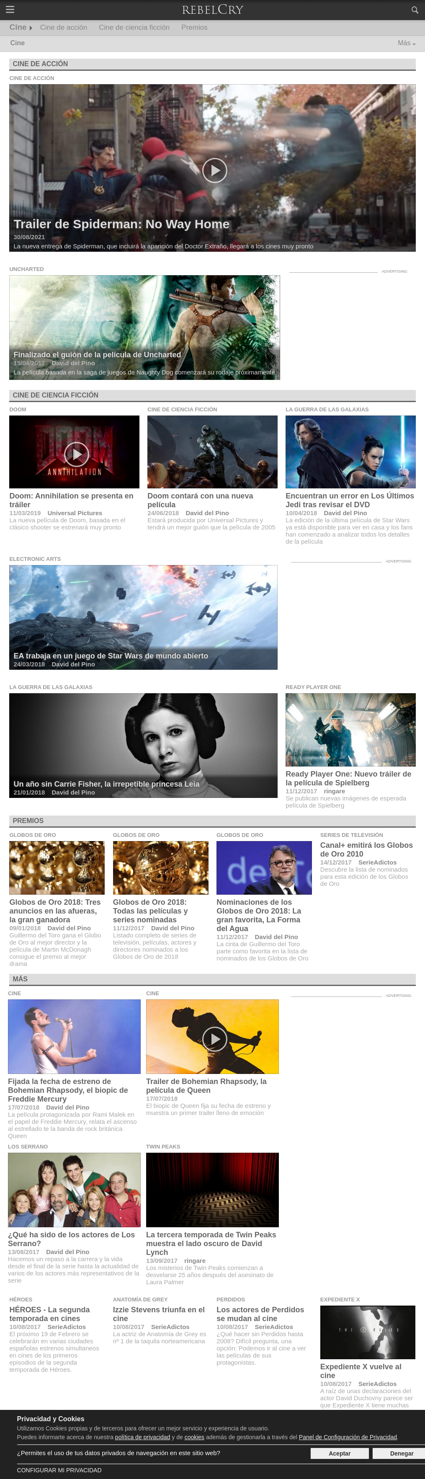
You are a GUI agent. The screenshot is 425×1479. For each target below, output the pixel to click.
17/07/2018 (23, 1107)
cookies (194, 1437)
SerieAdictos (377, 862)
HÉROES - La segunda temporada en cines (49, 1314)
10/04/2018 (301, 512)
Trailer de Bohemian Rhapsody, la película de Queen (206, 1085)
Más (404, 42)
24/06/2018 (163, 512)
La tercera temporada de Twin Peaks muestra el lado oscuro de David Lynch (211, 1244)
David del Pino (207, 512)
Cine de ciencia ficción (134, 27)
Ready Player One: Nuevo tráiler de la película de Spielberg (348, 778)
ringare (334, 791)
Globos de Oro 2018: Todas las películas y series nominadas (150, 911)
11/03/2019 (25, 512)
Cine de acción (63, 27)
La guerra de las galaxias (327, 409)
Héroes (20, 1299)
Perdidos (230, 1299)
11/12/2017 (301, 791)
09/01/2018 (25, 928)
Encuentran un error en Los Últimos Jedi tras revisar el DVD (350, 500)
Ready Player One (313, 687)
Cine (18, 27)
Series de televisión (351, 835)
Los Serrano (28, 1146)
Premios (194, 27)
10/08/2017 (25, 1326)
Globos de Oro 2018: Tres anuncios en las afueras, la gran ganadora (54, 911)
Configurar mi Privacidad (59, 1470)
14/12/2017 (336, 862)
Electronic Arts (35, 559)
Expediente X (340, 1299)
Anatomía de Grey (140, 1299)
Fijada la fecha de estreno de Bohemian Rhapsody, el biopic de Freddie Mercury (68, 1090)
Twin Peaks (163, 1146)
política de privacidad (142, 1437)
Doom (17, 409)
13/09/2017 (162, 1260)
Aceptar (339, 1453)
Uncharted (26, 269)
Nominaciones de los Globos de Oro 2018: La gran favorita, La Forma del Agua (258, 915)
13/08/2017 (23, 1251)
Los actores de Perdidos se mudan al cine (260, 1314)
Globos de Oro (32, 835)
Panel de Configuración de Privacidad (348, 1437)
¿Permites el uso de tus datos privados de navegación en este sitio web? (118, 1452)
